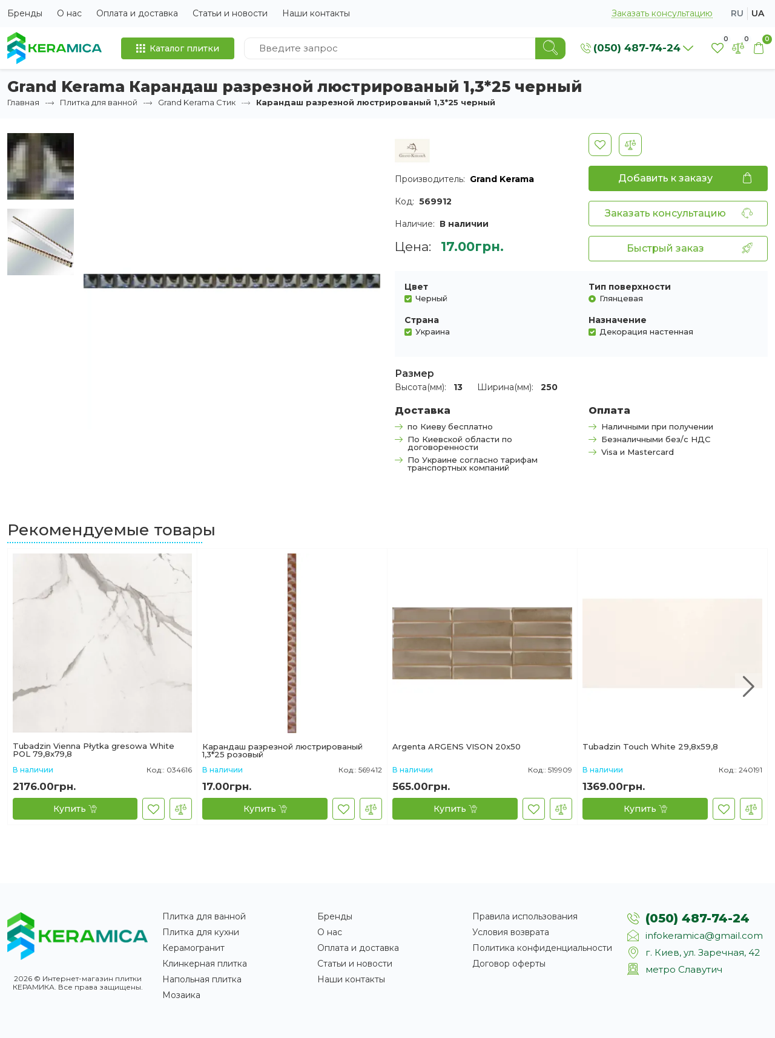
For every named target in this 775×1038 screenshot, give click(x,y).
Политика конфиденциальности (542, 947)
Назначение (618, 320)
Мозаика (181, 995)
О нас (69, 13)
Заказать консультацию (662, 13)
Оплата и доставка (137, 13)
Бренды (24, 13)
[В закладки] (600, 144)
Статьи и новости (230, 13)
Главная (23, 102)
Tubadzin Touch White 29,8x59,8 (650, 747)
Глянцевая (621, 297)
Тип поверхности (630, 286)
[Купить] (75, 809)
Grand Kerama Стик (197, 102)
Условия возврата (510, 932)
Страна (421, 320)
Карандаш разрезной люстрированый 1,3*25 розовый (282, 751)
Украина (432, 331)
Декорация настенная (646, 331)
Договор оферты (509, 963)
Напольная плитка (202, 979)
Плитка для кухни (200, 932)
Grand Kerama (502, 179)
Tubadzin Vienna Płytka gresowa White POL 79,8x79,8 (93, 750)
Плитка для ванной (98, 102)
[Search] (550, 48)
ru (737, 13)
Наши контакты (316, 13)
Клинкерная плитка (204, 963)
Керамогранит (193, 947)
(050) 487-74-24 (697, 918)
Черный (431, 297)
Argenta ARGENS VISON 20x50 (456, 747)
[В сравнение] (630, 144)
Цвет (416, 286)
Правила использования (525, 916)
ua (757, 13)
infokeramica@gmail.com (704, 935)
